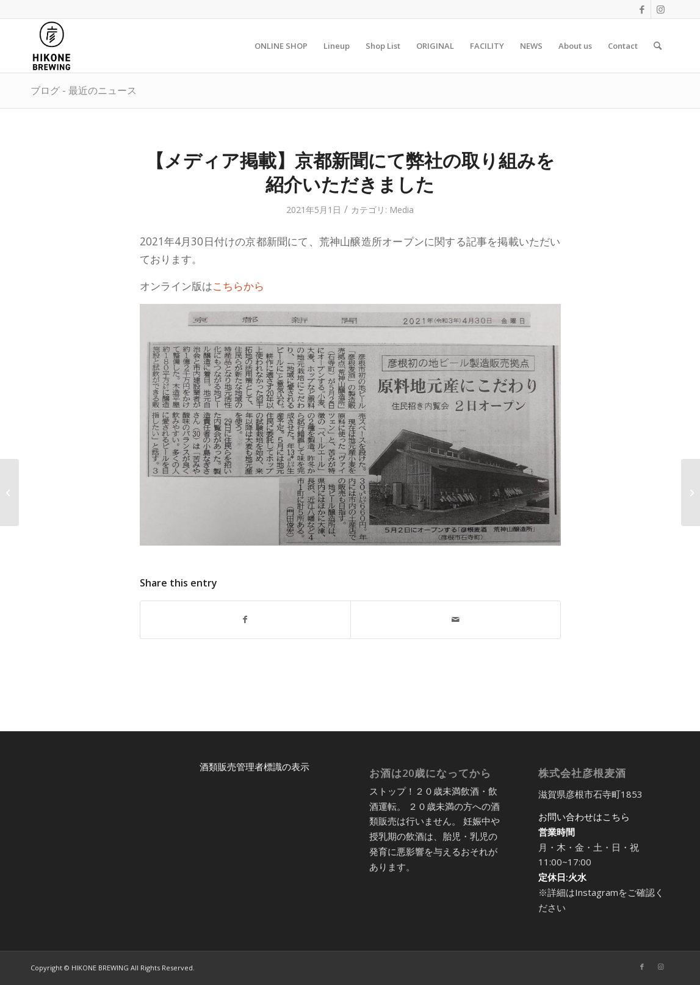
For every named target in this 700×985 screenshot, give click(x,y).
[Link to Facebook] (642, 9)
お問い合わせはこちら (584, 816)
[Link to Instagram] (660, 9)
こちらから (238, 286)
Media (401, 209)
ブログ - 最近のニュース (84, 90)
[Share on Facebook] (245, 619)
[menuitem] (281, 46)
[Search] (657, 46)
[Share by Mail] (455, 619)
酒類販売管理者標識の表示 (254, 766)
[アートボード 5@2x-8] (52, 46)
